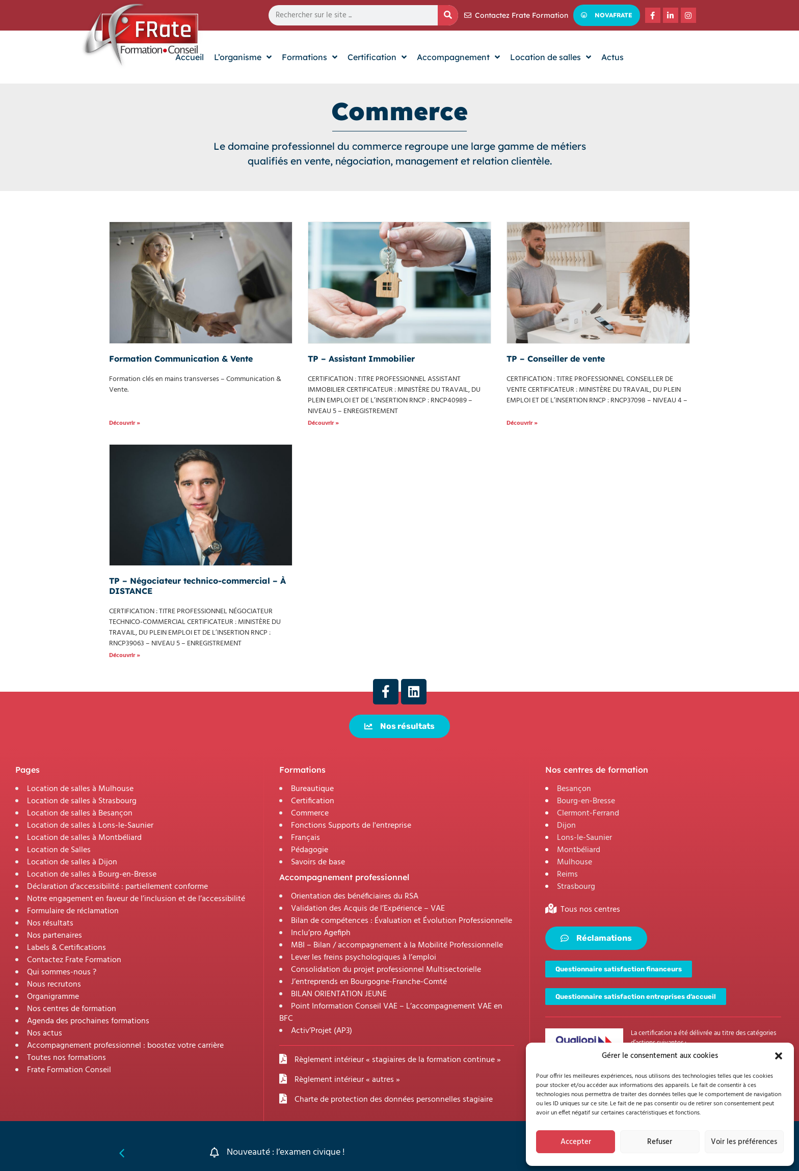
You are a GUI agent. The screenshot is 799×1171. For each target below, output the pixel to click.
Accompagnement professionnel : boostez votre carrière (125, 1045)
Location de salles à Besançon (79, 813)
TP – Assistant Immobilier (361, 358)
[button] (779, 1056)
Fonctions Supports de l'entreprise (351, 825)
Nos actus (44, 1033)
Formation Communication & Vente (181, 358)
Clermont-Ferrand (588, 813)
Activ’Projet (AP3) (321, 1031)
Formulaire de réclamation (73, 911)
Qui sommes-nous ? (61, 972)
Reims (567, 874)
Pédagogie (309, 850)
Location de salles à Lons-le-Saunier (90, 825)
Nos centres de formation (71, 1009)
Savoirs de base (318, 862)
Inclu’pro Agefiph (321, 933)
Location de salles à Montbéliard (84, 838)
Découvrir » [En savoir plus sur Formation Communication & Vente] (124, 423)
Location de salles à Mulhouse (80, 789)
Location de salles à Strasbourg (82, 801)
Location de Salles (59, 850)
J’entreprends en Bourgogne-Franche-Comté (369, 982)
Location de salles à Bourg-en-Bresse (91, 874)
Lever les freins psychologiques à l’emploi (363, 957)
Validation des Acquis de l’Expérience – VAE (368, 908)
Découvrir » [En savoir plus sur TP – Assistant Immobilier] (323, 423)
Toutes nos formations (66, 1058)
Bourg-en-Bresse (586, 801)
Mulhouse (574, 862)
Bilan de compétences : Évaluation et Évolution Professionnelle (401, 921)
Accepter (576, 1142)
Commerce (310, 813)
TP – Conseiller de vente (556, 358)
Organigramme (53, 996)
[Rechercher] (448, 15)
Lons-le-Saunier (584, 838)
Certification (312, 801)
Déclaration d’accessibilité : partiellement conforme (117, 886)
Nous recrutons (54, 984)
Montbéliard (578, 850)
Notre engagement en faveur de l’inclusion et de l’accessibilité (136, 899)
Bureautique (312, 789)
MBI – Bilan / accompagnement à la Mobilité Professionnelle (397, 945)
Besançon (574, 789)
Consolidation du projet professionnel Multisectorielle (386, 969)
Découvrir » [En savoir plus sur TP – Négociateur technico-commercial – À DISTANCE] (124, 655)
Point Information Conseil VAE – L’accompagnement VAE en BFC (390, 1012)
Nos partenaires (54, 935)
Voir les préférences (744, 1142)
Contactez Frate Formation (74, 960)
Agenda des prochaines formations (88, 1021)
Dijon (566, 825)
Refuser (659, 1142)
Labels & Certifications (66, 948)
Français (305, 838)
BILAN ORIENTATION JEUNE (339, 994)
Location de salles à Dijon (72, 862)
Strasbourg (576, 886)
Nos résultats (50, 923)
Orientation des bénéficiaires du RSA (354, 896)
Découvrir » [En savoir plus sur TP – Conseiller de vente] (522, 423)
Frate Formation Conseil (69, 1070)
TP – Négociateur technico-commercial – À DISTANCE (197, 585)
